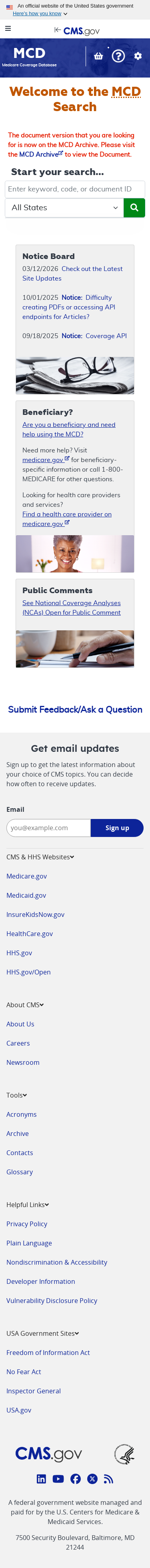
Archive (17, 1133)
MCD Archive (41, 154)
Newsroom (23, 1062)
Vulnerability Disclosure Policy (51, 1300)
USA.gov (18, 1410)
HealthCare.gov (29, 933)
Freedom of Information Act (48, 1352)
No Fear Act (23, 1371)
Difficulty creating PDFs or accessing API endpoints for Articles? (68, 307)
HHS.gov (19, 952)
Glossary (19, 1172)
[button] (118, 57)
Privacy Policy (26, 1223)
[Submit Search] (134, 207)
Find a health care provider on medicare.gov (67, 519)
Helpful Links (27, 1204)
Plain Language (29, 1243)
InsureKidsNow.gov (35, 914)
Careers (18, 1043)
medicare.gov (46, 459)
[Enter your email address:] (48, 828)
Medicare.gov (26, 876)
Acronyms (21, 1114)
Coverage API (94, 336)
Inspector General (33, 1391)
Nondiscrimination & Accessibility (56, 1262)
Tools (16, 1095)
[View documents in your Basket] (99, 57)
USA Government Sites (42, 1333)
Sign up (117, 827)
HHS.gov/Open (28, 972)
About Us (20, 1024)
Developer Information (40, 1281)
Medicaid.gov (26, 895)
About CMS (25, 1004)
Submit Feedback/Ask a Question (75, 709)
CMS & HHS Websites (40, 857)
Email (15, 809)
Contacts (19, 1152)
